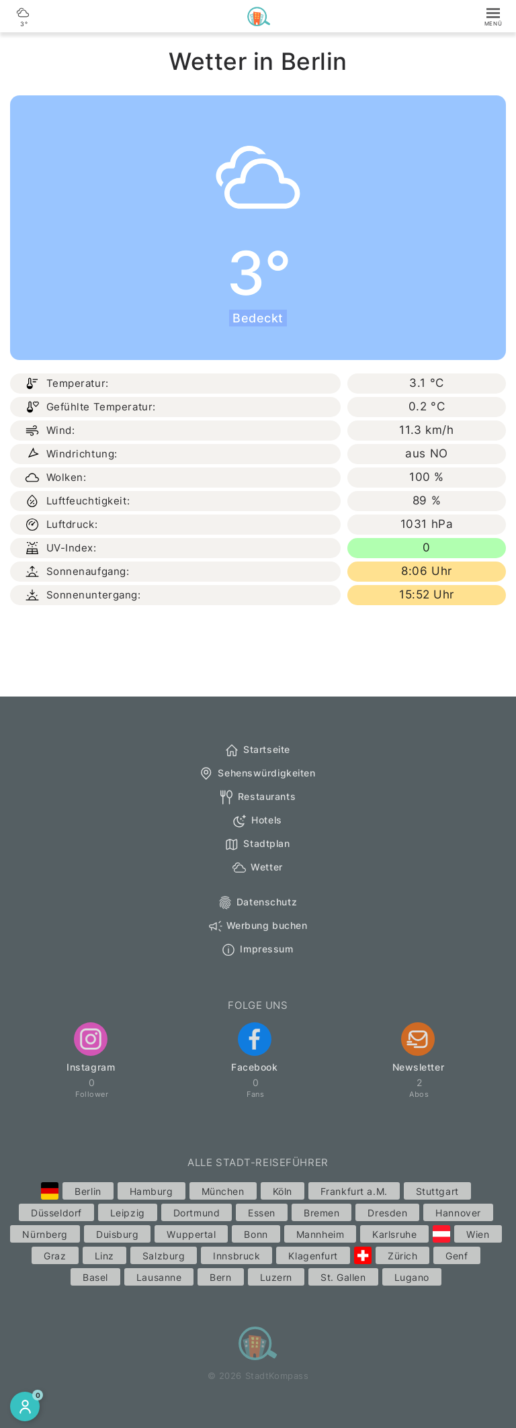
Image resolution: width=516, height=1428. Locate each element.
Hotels (257, 821)
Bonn (255, 1234)
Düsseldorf (56, 1212)
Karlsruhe (394, 1234)
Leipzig (127, 1212)
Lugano (411, 1277)
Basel (95, 1277)
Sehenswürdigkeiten (256, 774)
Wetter (256, 868)
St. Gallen (343, 1277)
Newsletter (418, 1047)
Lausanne (158, 1277)
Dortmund (196, 1212)
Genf (456, 1255)
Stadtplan (257, 844)
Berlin (88, 1191)
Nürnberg (44, 1234)
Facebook (254, 1047)
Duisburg (117, 1234)
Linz (104, 1255)
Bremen (321, 1212)
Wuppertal (191, 1234)
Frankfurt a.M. (354, 1191)
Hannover (457, 1212)
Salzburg (163, 1255)
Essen (261, 1212)
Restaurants (257, 797)
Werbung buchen (257, 926)
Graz (55, 1255)
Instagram (91, 1047)
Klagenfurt (313, 1255)
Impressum (256, 950)
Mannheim (320, 1234)
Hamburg (151, 1191)
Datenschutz (257, 903)
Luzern (276, 1277)
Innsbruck (236, 1255)
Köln (282, 1191)
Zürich (402, 1255)
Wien (477, 1234)
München (223, 1191)
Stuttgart (437, 1191)
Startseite (257, 750)
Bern (220, 1277)
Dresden (387, 1212)
